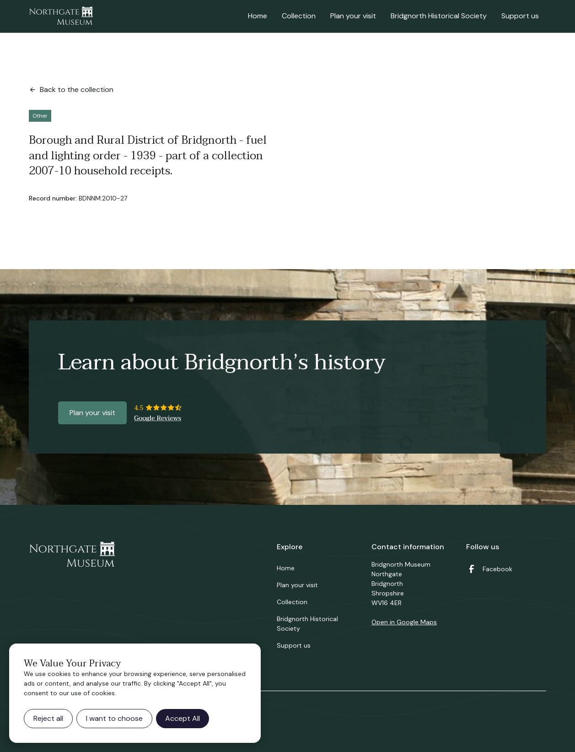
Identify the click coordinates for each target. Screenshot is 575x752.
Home (257, 16)
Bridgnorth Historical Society (439, 16)
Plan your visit (353, 16)
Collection (299, 16)
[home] (61, 16)
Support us (520, 16)
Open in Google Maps (404, 622)
